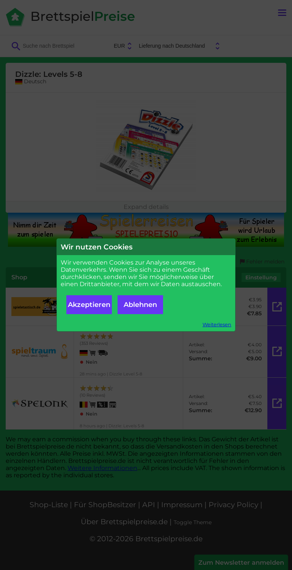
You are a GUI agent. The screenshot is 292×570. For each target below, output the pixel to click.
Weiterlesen (217, 324)
